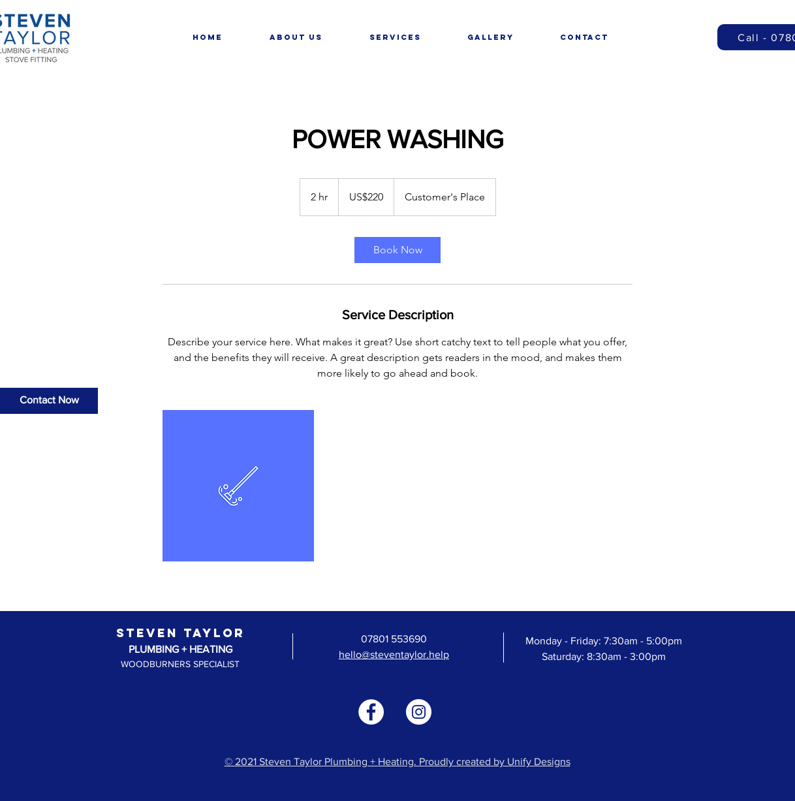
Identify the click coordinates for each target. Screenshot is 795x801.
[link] (397, 250)
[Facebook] (371, 712)
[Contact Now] (49, 401)
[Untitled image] (238, 485)
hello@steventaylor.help (394, 654)
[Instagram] (418, 712)
